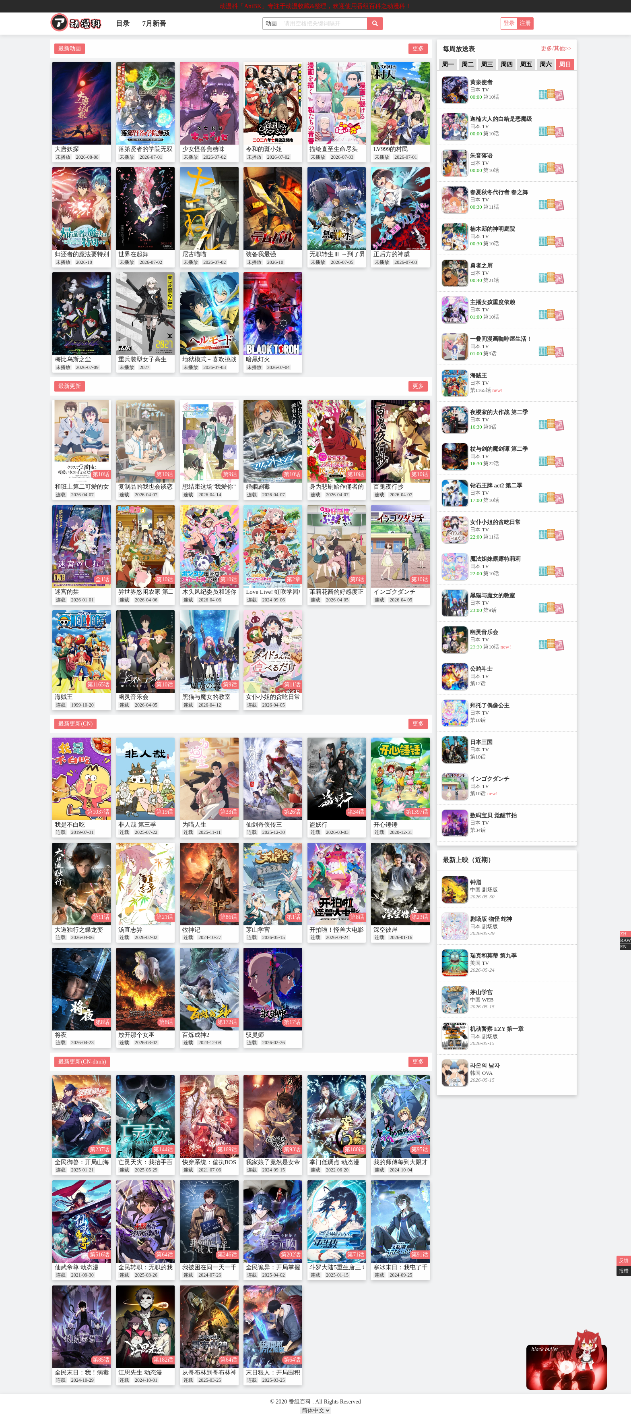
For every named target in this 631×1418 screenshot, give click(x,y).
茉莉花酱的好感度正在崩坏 (345, 592)
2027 (144, 367)
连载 (61, 495)
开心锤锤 (385, 824)
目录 (123, 23)
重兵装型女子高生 (142, 359)
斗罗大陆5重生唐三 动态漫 (344, 1267)
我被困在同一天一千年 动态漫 (222, 1267)
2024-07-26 (209, 1275)
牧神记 (191, 930)
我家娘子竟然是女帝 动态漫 (283, 1162)
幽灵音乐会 (133, 697)
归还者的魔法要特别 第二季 (92, 254)
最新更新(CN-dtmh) (82, 1062)
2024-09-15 (273, 1170)
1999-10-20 (82, 705)
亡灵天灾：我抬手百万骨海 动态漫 (164, 1162)
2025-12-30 (273, 832)
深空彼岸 (385, 930)
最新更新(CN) (75, 724)
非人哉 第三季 (137, 824)
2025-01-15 (337, 1275)
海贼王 (64, 697)
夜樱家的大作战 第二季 (499, 412)
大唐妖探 (67, 149)
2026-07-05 (342, 262)
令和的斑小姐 (264, 149)
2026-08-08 (87, 157)
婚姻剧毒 (258, 486)
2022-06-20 (337, 1170)
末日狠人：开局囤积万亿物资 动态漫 (295, 1372)
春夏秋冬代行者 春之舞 (499, 192)
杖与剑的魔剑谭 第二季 (499, 449)
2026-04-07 (82, 495)
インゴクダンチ (394, 592)
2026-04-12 (209, 705)
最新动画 (69, 49)
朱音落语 (481, 156)
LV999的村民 (390, 149)
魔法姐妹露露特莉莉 (495, 559)
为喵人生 (194, 824)
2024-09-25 (401, 1275)
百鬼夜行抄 (388, 486)
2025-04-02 (273, 1275)
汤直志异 (130, 930)
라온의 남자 (485, 1066)
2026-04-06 (146, 600)
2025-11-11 (209, 832)
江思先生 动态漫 (140, 1372)
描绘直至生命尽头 (333, 149)
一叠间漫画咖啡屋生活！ (501, 339)
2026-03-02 (146, 1042)
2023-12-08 (209, 1042)
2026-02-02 (146, 937)
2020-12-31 (401, 832)
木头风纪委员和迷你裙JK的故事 (225, 592)
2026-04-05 (337, 600)
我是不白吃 (70, 824)
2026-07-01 (151, 157)
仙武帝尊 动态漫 (77, 1267)
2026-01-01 (82, 600)
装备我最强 (261, 254)
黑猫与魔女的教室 (206, 697)
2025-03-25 (209, 1380)
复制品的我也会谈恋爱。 (151, 486)
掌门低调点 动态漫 (334, 1162)
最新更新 (69, 386)
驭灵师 (255, 1035)
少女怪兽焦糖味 (203, 149)
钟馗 (475, 882)
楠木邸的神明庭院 (492, 229)
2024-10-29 (82, 1380)
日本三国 (481, 742)
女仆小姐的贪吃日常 (273, 697)
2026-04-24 (337, 937)
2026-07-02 (214, 157)
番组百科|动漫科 (79, 24)
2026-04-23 (82, 1042)
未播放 (63, 157)
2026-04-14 (209, 495)
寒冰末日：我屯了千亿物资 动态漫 (419, 1267)
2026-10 (84, 262)
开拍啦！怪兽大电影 (336, 930)
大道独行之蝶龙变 (79, 930)
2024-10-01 (146, 1380)
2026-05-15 (273, 937)
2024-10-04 (401, 1170)
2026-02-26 (273, 1042)
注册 (525, 23)
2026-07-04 (278, 367)
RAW (625, 940)
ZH (623, 934)
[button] (551, 99)
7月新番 (154, 23)
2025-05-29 (146, 1170)
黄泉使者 (481, 82)
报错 (624, 1271)
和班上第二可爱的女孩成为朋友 (97, 486)
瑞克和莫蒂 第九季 (493, 956)
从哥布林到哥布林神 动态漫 (219, 1372)
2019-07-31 (82, 832)
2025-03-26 (146, 1275)
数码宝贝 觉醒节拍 (493, 816)
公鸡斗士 (481, 669)
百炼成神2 (196, 1035)
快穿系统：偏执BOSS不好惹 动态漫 (229, 1162)
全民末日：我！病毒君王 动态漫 (98, 1372)
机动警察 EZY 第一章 (497, 1029)
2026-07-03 (342, 157)
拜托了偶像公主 (489, 706)
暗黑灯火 (258, 359)
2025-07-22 (146, 832)
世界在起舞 (133, 254)
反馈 (624, 1260)
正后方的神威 (391, 254)
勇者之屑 (481, 266)
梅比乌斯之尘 (73, 359)
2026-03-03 (337, 832)
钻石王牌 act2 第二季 (496, 486)
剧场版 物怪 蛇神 (491, 919)
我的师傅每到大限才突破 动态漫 (416, 1162)
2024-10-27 (209, 937)
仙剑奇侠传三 (264, 824)
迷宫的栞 (67, 592)
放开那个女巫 (136, 1035)
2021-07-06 (209, 1170)
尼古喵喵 (194, 254)
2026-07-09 (87, 367)
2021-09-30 (82, 1275)
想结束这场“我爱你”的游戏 (218, 486)
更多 (418, 49)
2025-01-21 (82, 1170)
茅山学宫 (258, 930)
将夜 (61, 1035)
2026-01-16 (401, 937)
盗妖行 (318, 824)
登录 (509, 23)
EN (623, 946)
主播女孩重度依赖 (492, 302)
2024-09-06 (273, 600)
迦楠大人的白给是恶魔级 (501, 119)
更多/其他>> (556, 49)
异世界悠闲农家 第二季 (149, 592)
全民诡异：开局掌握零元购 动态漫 (292, 1267)
